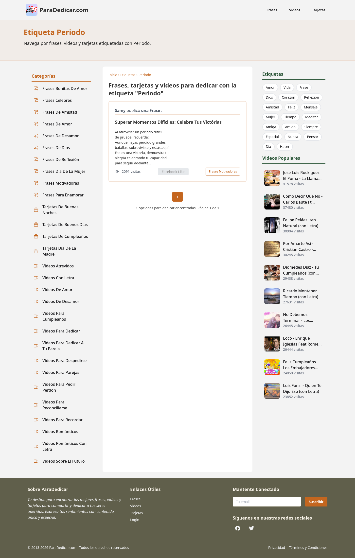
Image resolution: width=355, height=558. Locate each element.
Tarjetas (318, 10)
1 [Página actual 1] (177, 196)
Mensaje (311, 107)
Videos (294, 10)
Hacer (285, 146)
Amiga (271, 126)
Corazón (288, 97)
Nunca (293, 136)
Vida (287, 87)
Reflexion (311, 97)
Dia (268, 146)
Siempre (311, 126)
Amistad (272, 107)
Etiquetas (127, 74)
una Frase (150, 110)
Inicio (112, 74)
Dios (269, 97)
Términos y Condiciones (308, 547)
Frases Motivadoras (223, 171)
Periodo (145, 74)
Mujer (270, 117)
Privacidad (276, 547)
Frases (271, 10)
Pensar (312, 136)
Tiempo (290, 117)
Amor (270, 87)
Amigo (290, 126)
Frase (304, 87)
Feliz (291, 107)
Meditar (311, 117)
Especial (272, 136)
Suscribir (316, 501)
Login (134, 519)
